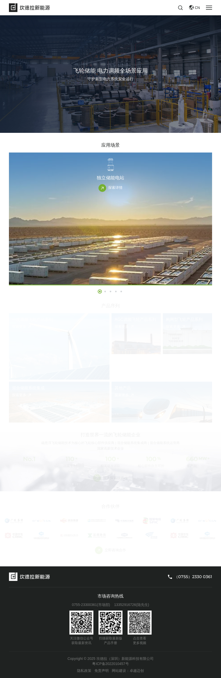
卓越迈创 (137, 671)
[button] (100, 291)
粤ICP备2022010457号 (110, 664)
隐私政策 (84, 671)
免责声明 (101, 671)
